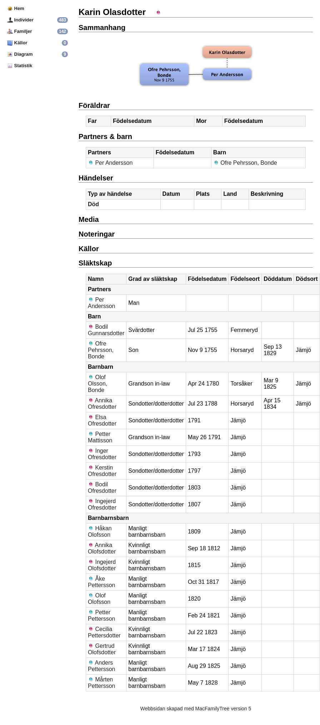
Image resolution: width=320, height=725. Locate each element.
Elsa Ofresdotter (102, 420)
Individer (20, 20)
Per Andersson (110, 163)
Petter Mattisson (100, 437)
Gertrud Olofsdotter (102, 649)
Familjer (19, 31)
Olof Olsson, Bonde (97, 383)
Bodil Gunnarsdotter (106, 330)
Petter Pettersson (101, 615)
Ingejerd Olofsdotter (102, 565)
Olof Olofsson (99, 598)
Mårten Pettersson (101, 682)
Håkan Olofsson (100, 531)
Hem (15, 8)
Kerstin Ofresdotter (102, 471)
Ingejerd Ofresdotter (102, 504)
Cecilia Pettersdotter (104, 632)
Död (93, 204)
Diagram (20, 54)
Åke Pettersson (101, 582)
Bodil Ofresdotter (102, 487)
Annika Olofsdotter (102, 548)
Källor (17, 42)
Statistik (19, 65)
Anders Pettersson (101, 666)
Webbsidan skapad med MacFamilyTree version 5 (195, 708)
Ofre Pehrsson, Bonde (245, 163)
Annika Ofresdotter (102, 403)
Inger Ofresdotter (102, 454)
